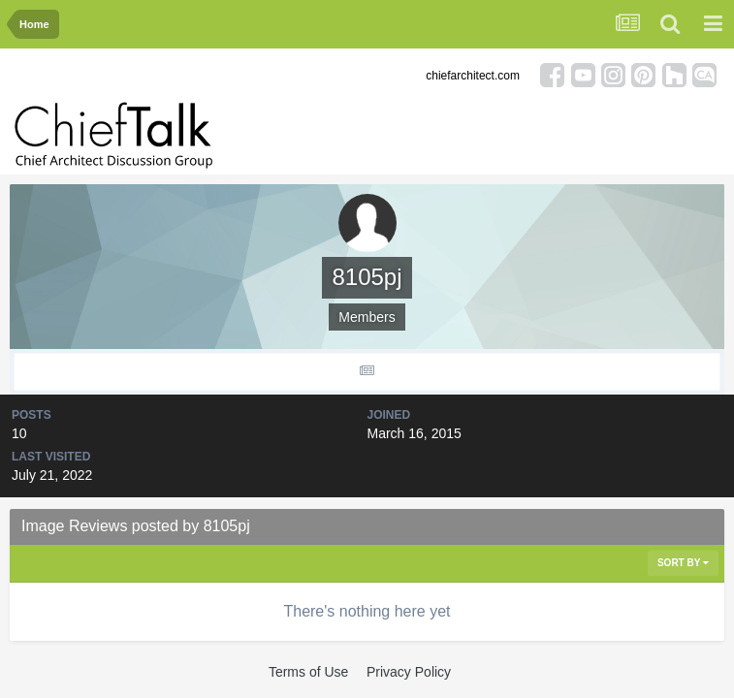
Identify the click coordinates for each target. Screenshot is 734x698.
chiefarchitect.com (473, 75)
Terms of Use (308, 672)
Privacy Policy (409, 672)
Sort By (683, 562)
